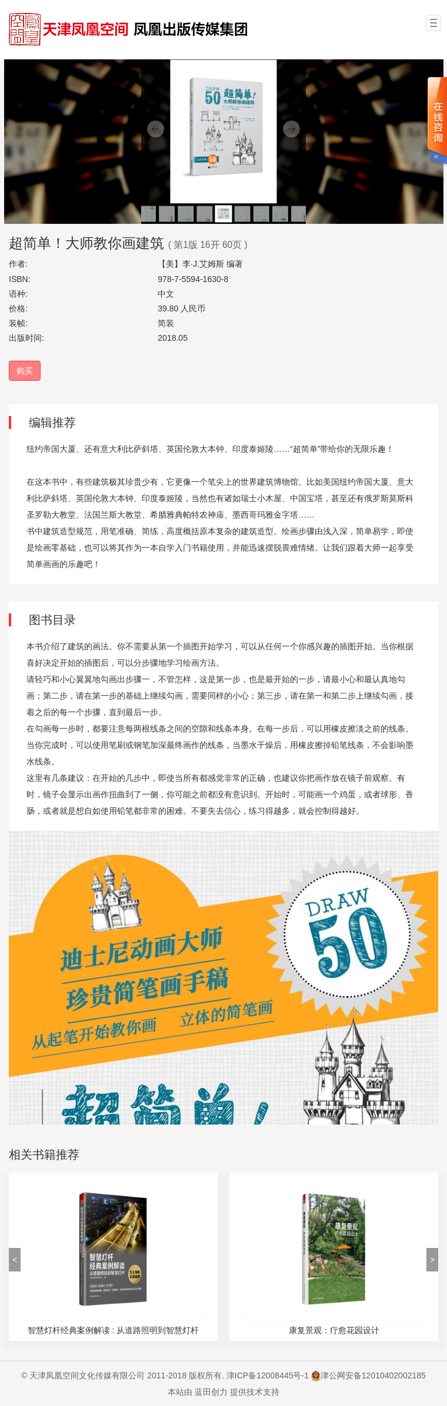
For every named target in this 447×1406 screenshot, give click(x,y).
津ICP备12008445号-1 (267, 1375)
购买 (24, 370)
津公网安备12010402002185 (373, 1375)
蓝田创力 (211, 1392)
